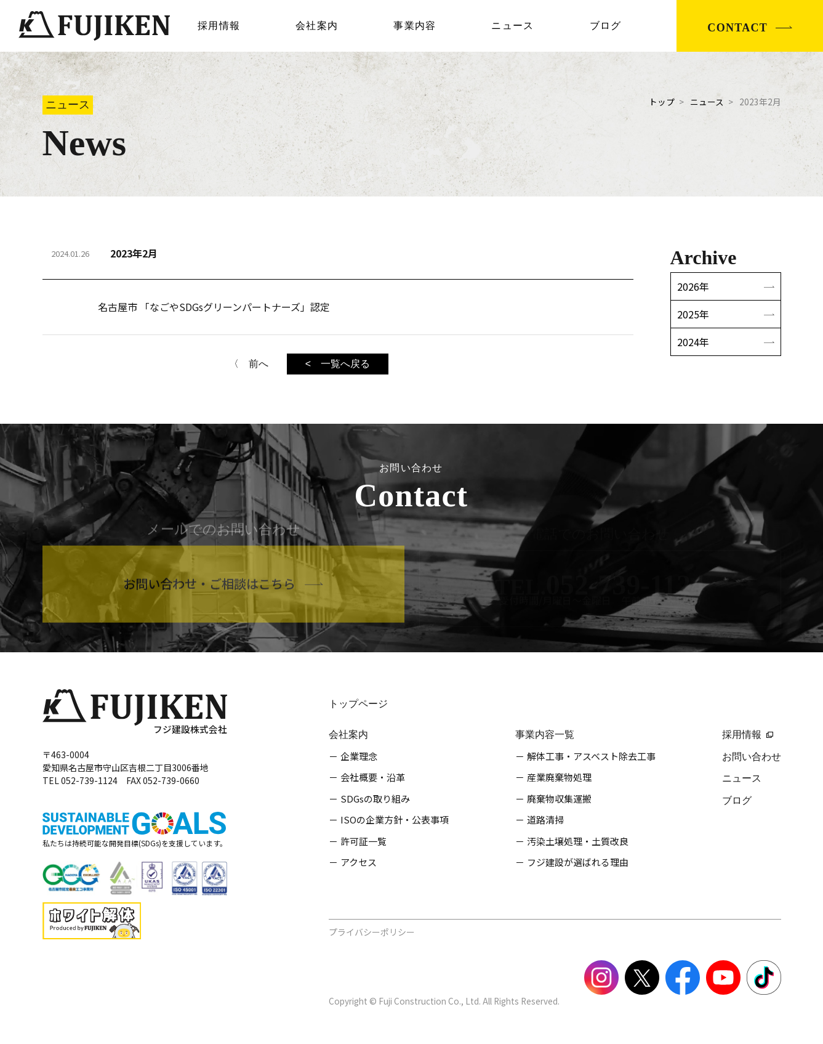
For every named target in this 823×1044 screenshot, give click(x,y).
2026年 (693, 286)
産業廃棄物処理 (559, 777)
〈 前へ (248, 363)
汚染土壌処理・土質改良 (577, 841)
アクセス (358, 862)
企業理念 (358, 756)
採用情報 (219, 25)
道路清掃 (545, 819)
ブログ (606, 25)
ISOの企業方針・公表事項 (394, 819)
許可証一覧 (363, 841)
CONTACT (737, 28)
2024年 (693, 341)
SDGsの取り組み (375, 798)
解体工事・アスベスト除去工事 (591, 756)
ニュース (512, 25)
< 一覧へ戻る (337, 363)
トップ (662, 101)
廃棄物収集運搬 (559, 798)
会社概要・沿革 (372, 777)
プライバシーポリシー (372, 932)
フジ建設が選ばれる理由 (577, 862)
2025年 (693, 314)
